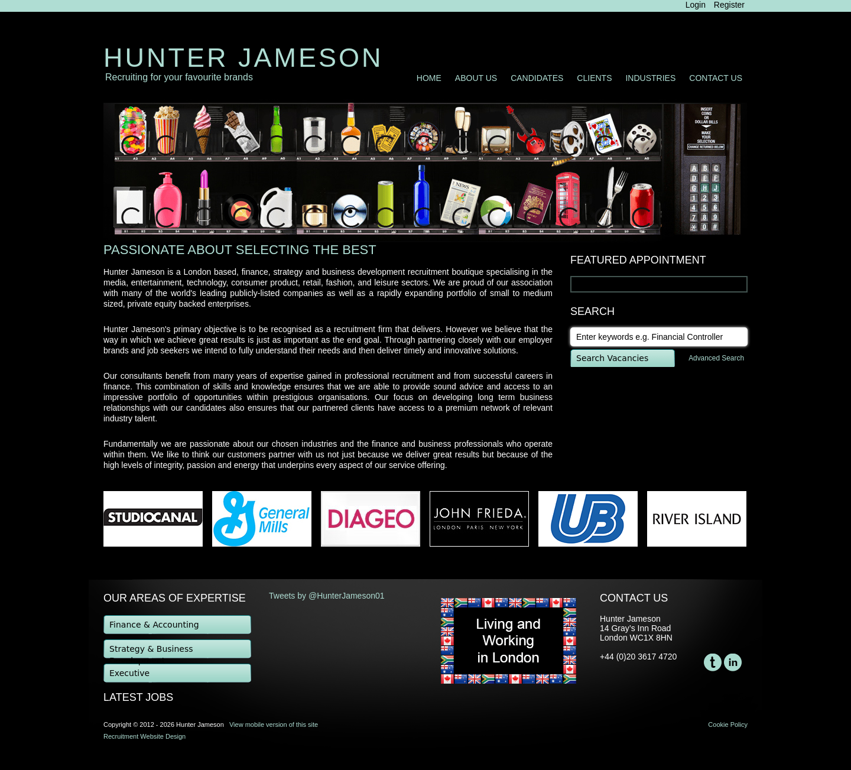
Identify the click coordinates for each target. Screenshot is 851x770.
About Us (476, 78)
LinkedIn (733, 662)
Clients (594, 78)
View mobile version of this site (273, 724)
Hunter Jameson (243, 57)
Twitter (713, 662)
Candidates (537, 78)
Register (729, 4)
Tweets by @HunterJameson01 (327, 595)
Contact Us (715, 78)
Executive (129, 673)
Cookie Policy (728, 724)
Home (429, 78)
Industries (650, 78)
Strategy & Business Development (151, 651)
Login (696, 4)
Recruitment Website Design (144, 736)
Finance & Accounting (154, 624)
